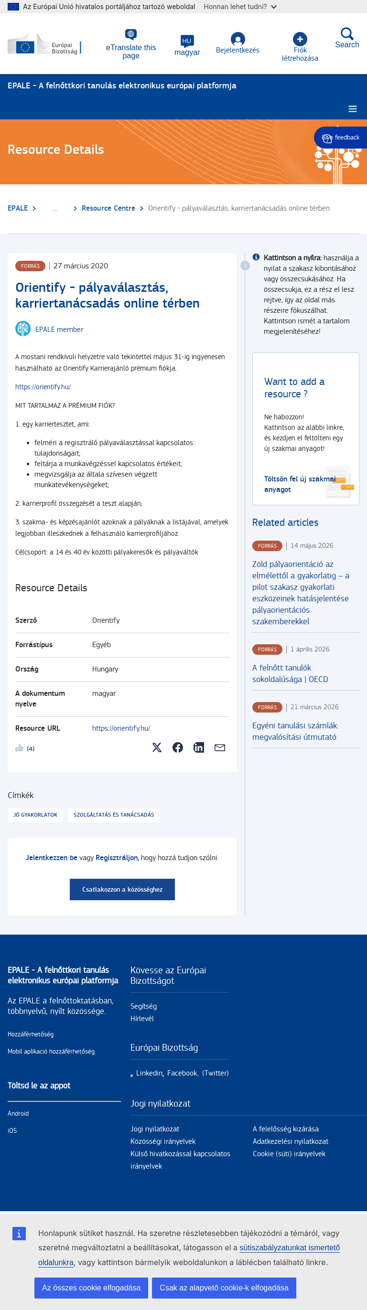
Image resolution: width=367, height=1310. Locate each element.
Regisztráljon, (117, 858)
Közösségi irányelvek (162, 1141)
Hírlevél (142, 1018)
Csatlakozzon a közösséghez (122, 889)
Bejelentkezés (237, 43)
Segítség (143, 1006)
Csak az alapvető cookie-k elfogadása (224, 1288)
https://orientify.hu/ (43, 387)
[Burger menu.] (352, 109)
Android (18, 1114)
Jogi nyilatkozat (154, 1129)
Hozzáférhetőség (31, 1034)
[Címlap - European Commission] (53, 43)
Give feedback (340, 137)
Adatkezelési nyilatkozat (290, 1141)
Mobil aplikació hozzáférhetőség (51, 1051)
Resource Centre (108, 208)
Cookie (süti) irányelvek (289, 1154)
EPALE (18, 208)
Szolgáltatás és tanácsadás (114, 815)
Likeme (21, 749)
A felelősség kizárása (286, 1129)
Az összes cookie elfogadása (91, 1288)
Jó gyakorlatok (35, 815)
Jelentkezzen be (51, 858)
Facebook (182, 1073)
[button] (187, 45)
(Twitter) (215, 1073)
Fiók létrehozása (300, 47)
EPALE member (59, 329)
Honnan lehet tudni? (240, 6)
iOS (12, 1131)
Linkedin (149, 1073)
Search (347, 38)
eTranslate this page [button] (131, 51)
